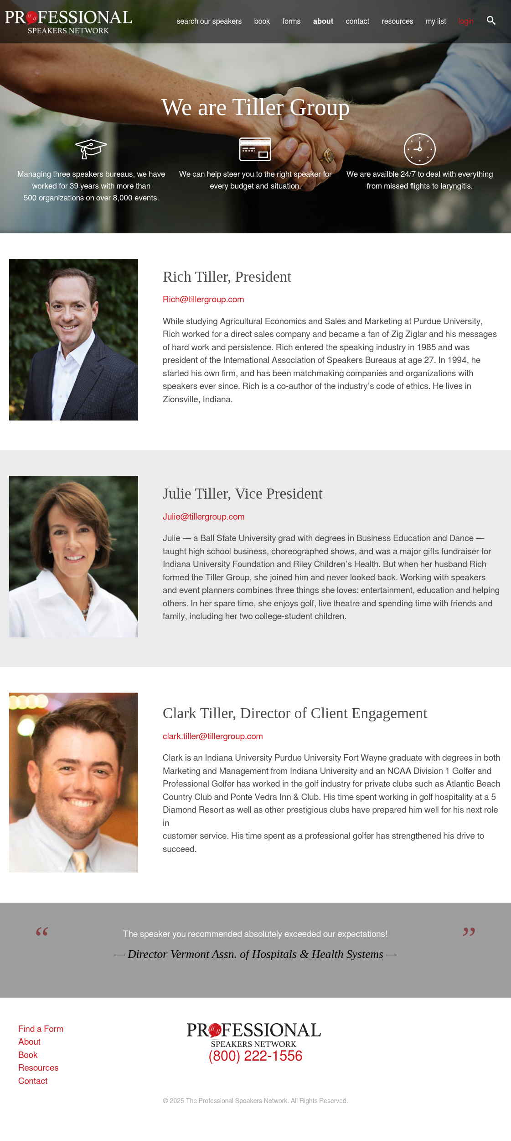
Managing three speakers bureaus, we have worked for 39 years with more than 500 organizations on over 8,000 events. (91, 167)
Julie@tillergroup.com (204, 517)
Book (262, 21)
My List (436, 21)
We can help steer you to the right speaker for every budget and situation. (255, 161)
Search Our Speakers (209, 21)
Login (466, 21)
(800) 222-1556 (255, 1056)
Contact (357, 21)
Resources (397, 21)
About (323, 21)
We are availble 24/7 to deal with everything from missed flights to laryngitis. (419, 161)
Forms (292, 21)
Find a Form (41, 1029)
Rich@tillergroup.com (203, 299)
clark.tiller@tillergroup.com (213, 736)
